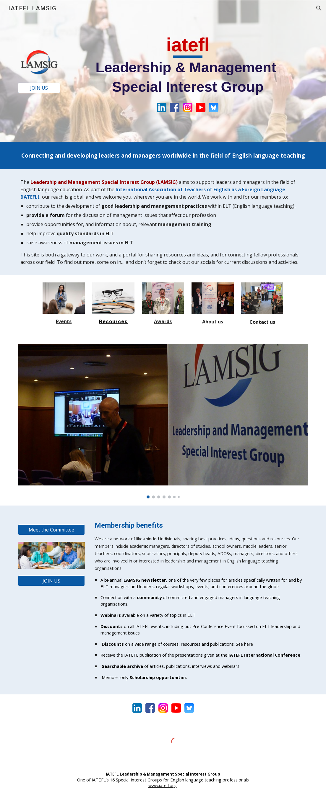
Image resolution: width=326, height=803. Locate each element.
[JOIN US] (39, 88)
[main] (187, 64)
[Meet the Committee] (51, 530)
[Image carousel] (163, 421)
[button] (319, 8)
